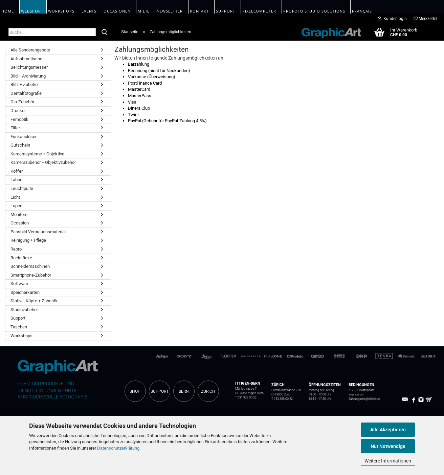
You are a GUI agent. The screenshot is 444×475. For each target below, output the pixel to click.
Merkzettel (425, 18)
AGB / (353, 390)
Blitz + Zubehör (24, 84)
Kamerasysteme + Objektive (37, 153)
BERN (184, 391)
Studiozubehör (24, 309)
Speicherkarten (25, 292)
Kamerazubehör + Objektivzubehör (43, 162)
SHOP (135, 391)
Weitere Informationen (387, 460)
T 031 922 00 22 (246, 397)
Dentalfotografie (26, 93)
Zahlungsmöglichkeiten (364, 399)
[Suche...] (104, 32)
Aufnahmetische (26, 58)
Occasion (19, 222)
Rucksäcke (21, 257)
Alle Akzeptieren (388, 429)
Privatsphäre (366, 390)
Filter (15, 127)
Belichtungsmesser (29, 67)
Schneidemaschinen (30, 266)
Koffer (16, 171)
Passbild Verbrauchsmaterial (38, 231)
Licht (15, 197)
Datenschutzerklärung (118, 448)
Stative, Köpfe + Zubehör (34, 300)
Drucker (18, 110)
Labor (15, 179)
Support (17, 318)
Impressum (356, 394)
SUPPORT (160, 391)
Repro (16, 249)
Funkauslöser (23, 136)
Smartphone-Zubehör (30, 275)
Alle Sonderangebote (30, 49)
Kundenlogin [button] (392, 18)
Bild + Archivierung (28, 76)
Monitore (18, 214)
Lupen (16, 205)
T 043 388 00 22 (282, 399)
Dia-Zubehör (22, 101)
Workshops (21, 335)
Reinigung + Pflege (28, 240)
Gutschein (20, 145)
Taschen (18, 326)
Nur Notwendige (388, 446)
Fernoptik (19, 119)
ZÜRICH (208, 391)
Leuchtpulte (21, 188)
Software (19, 283)
